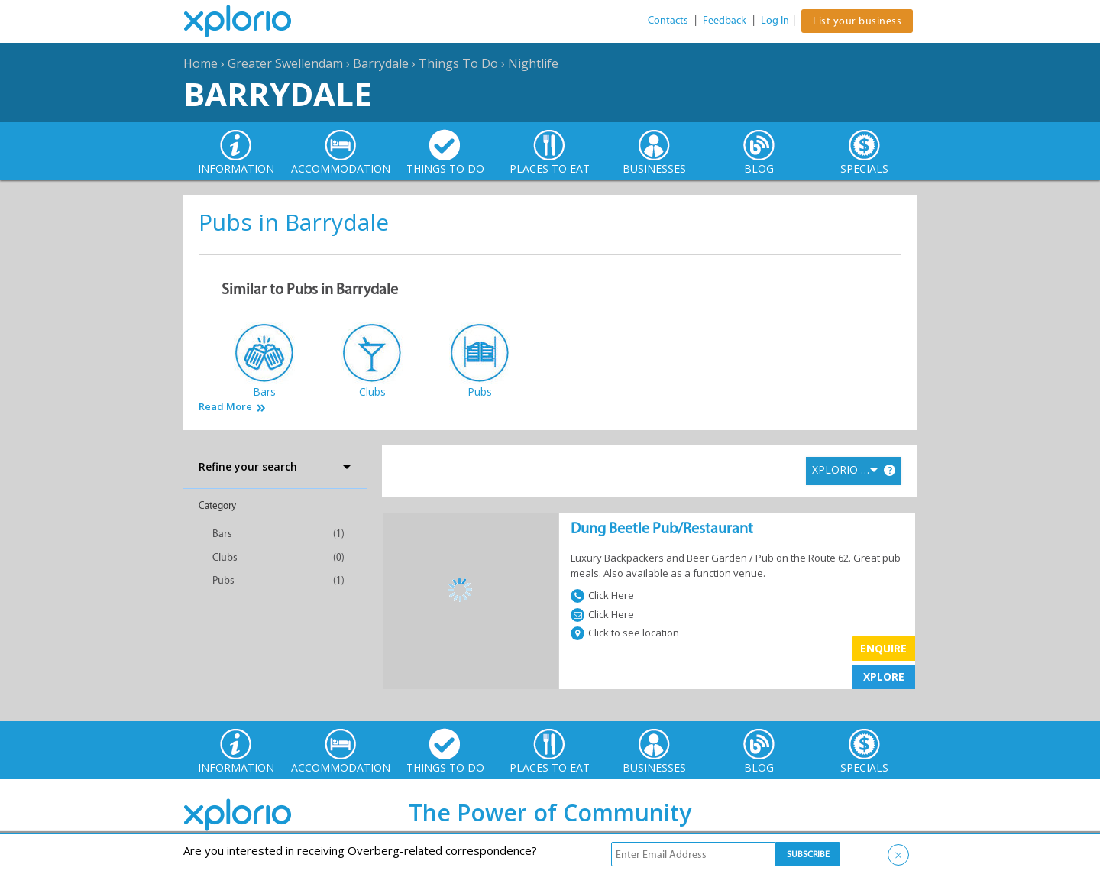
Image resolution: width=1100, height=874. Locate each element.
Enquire (883, 648)
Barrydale (381, 63)
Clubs (225, 557)
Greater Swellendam (285, 63)
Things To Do (458, 63)
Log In (775, 20)
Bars (222, 533)
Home (200, 63)
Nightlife (533, 63)
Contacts (668, 20)
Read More (225, 406)
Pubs (223, 580)
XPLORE (883, 676)
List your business (857, 21)
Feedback (724, 20)
